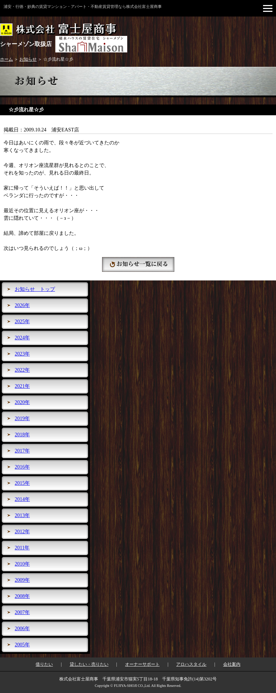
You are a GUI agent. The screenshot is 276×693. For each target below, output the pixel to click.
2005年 (22, 644)
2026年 (22, 305)
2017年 (22, 451)
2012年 (22, 531)
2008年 (22, 596)
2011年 (22, 547)
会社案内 (231, 664)
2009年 (22, 580)
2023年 (22, 354)
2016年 (22, 467)
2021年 (22, 386)
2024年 (22, 337)
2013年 (22, 515)
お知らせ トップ (35, 289)
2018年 (22, 434)
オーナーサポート (142, 664)
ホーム (6, 59)
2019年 (22, 418)
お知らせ (28, 59)
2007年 (22, 612)
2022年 (22, 370)
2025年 (22, 321)
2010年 (22, 564)
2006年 (22, 628)
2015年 (22, 483)
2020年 (22, 402)
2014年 (22, 499)
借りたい (44, 664)
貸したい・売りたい (89, 664)
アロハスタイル (191, 664)
